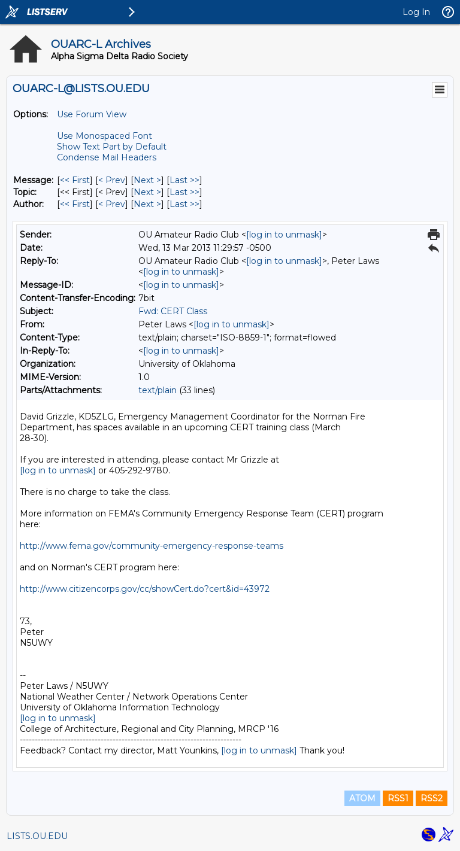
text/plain (157, 390)
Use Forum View (91, 114)
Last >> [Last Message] (184, 180)
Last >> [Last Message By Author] (184, 204)
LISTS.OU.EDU (37, 836)
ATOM (362, 798)
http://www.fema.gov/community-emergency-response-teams (151, 545)
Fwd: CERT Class (172, 311)
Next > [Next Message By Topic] (147, 192)
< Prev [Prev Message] (111, 180)
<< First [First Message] (75, 180)
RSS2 (431, 798)
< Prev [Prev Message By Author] (111, 204)
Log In (416, 12)
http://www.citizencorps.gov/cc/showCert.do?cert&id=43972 (145, 588)
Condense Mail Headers (106, 157)
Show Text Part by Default (112, 146)
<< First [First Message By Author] (75, 204)
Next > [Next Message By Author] (147, 204)
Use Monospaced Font (104, 135)
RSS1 (398, 798)
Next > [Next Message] (147, 180)
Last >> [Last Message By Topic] (184, 192)
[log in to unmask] (284, 234)
